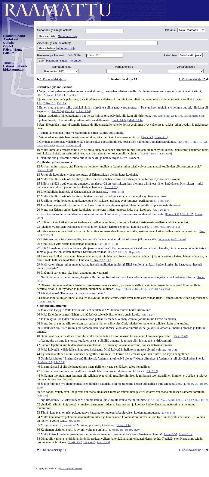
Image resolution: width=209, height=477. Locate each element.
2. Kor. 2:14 (185, 434)
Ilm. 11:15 (201, 400)
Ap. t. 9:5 (147, 137)
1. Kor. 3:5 (70, 95)
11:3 (108, 260)
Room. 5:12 (172, 214)
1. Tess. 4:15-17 (185, 400)
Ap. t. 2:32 (111, 187)
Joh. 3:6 (42, 395)
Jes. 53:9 (158, 115)
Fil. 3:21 (172, 349)
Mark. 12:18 (45, 170)
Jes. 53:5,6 (58, 111)
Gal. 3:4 (61, 103)
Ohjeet (8, 46)
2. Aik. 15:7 (75, 442)
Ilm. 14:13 (103, 442)
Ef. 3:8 (183, 141)
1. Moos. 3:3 (116, 429)
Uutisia (8, 42)
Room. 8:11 (116, 191)
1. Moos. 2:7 (45, 362)
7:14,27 (47, 234)
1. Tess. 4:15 (157, 226)
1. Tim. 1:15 (195, 141)
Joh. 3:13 (152, 371)
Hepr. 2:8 (134, 252)
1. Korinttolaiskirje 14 (51, 79)
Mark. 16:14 (135, 120)
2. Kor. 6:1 (49, 103)
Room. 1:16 (53, 95)
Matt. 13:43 (180, 336)
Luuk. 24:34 (119, 120)
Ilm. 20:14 (104, 243)
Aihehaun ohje (66, 48)
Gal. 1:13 (49, 145)
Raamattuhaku (14, 36)
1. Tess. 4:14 (162, 200)
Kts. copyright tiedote (71, 468)
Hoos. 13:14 (123, 425)
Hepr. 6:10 (89, 442)
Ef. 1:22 (122, 252)
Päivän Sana (12, 49)
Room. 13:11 (45, 301)
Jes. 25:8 (74, 420)
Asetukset (10, 39)
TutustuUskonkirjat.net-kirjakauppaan (15, 66)
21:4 (114, 243)
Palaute (8, 53)
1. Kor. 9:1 (160, 137)
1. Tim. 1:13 (73, 145)
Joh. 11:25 (187, 214)
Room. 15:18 (148, 153)
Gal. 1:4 (69, 111)
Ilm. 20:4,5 (172, 226)
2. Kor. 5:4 (168, 412)
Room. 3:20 (132, 429)
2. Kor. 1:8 (138, 289)
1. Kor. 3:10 (164, 153)
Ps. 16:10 (184, 115)
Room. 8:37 (170, 434)
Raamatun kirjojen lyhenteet (64, 60)
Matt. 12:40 (170, 115)
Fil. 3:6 (60, 145)
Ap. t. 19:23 (124, 289)
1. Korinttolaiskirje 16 (193, 79)
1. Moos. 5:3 (191, 383)
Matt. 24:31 (167, 400)
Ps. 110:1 (164, 239)
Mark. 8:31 (197, 115)
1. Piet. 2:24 (83, 111)
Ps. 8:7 (113, 252)
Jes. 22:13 (152, 289)
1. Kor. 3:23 (98, 260)
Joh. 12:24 (148, 314)
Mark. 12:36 (177, 239)
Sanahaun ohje (67, 36)
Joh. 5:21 (59, 362)
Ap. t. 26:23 (159, 209)
